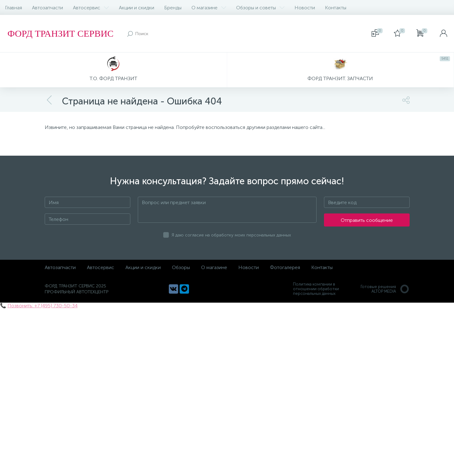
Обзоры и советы (260, 8)
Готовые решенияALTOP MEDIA (385, 289)
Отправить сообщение (367, 220)
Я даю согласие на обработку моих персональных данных (231, 235)
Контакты (335, 8)
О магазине (208, 8)
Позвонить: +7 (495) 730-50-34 (42, 306)
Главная (13, 8)
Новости (304, 8)
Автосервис (91, 8)
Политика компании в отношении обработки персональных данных (316, 289)
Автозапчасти (47, 8)
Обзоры (181, 267)
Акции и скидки (136, 8)
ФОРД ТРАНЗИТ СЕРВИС (60, 33)
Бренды (173, 8)
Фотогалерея (285, 267)
